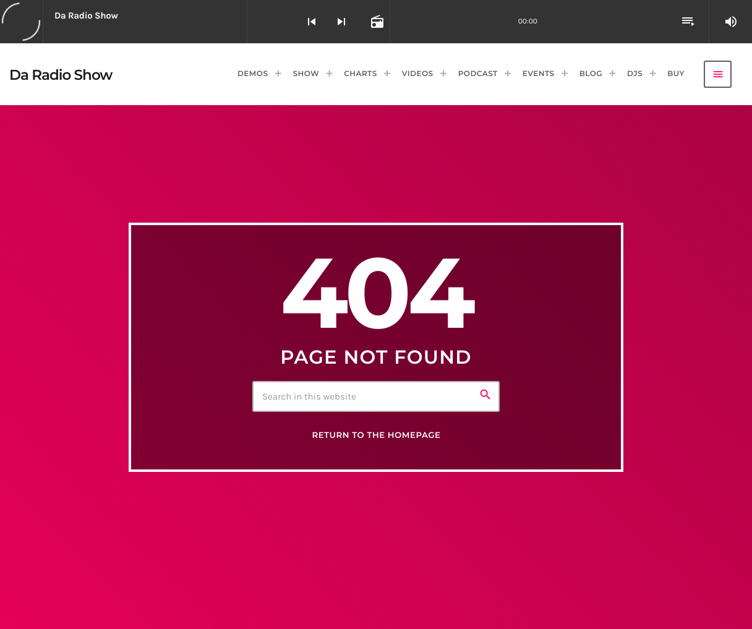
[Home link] (61, 74)
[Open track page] (376, 21)
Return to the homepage (376, 435)
